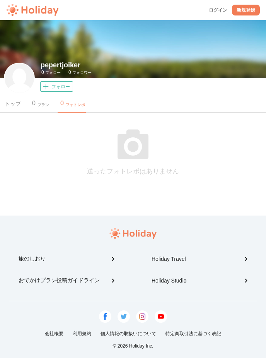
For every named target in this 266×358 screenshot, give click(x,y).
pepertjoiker (60, 65)
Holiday (32, 10)
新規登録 (246, 10)
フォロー (51, 72)
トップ (13, 104)
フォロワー (80, 72)
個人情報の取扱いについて (128, 333)
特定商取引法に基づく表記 (193, 333)
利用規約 (82, 333)
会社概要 (54, 333)
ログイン (218, 10)
